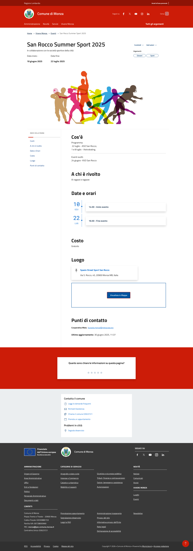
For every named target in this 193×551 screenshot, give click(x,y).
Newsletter (138, 513)
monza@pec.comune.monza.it (41, 526)
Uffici (26, 482)
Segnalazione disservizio (71, 517)
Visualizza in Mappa (118, 295)
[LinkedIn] (144, 13)
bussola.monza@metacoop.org (100, 327)
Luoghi (136, 494)
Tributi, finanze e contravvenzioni (111, 478)
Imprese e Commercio (70, 478)
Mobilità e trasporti (69, 487)
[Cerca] (166, 14)
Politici (27, 491)
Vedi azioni (151, 45)
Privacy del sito (103, 517)
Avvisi (135, 482)
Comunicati (138, 478)
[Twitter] (125, 13)
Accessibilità (36, 546)
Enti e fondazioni (31, 487)
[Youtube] (131, 13)
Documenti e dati (31, 500)
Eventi (53, 33)
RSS (26, 546)
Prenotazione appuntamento (72, 513)
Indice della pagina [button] (37, 133)
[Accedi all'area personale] (159, 3)
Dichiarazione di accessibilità (109, 531)
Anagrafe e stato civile (70, 473)
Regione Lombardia (32, 3)
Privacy (47, 546)
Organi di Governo (31, 473)
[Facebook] (119, 13)
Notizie (136, 473)
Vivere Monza (42, 33)
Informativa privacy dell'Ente (109, 522)
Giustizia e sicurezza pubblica (109, 473)
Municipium (147, 546)
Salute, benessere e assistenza (110, 482)
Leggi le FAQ (66, 522)
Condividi (139, 45)
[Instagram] (137, 13)
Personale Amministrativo (35, 495)
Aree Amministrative (33, 478)
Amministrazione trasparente (109, 513)
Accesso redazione (161, 546)
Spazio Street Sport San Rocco (94, 270)
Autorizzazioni (103, 486)
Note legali (101, 526)
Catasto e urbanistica (69, 482)
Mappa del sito (67, 546)
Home (29, 33)
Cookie (55, 546)
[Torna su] (185, 543)
